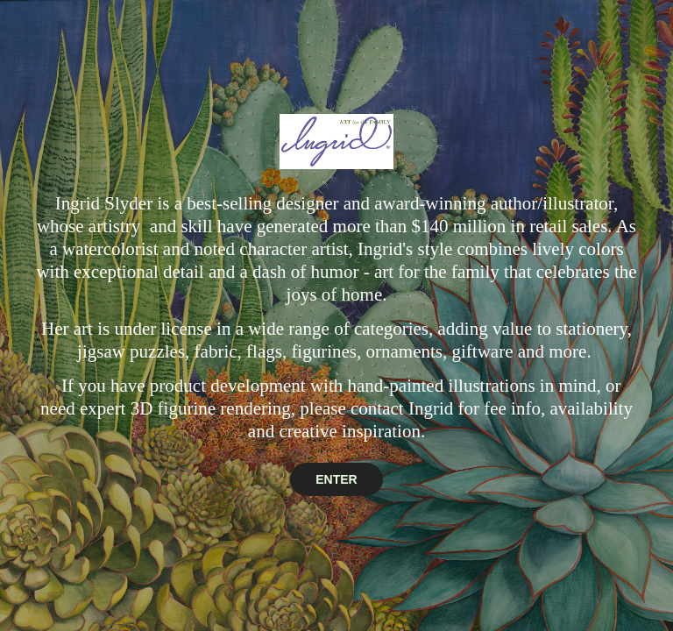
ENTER (336, 479)
